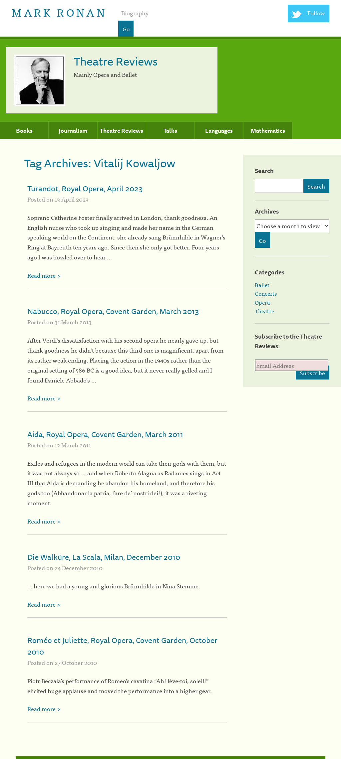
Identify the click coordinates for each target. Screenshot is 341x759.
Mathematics (268, 130)
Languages (219, 130)
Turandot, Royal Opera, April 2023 (85, 188)
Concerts (266, 293)
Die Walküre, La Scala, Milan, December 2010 (103, 557)
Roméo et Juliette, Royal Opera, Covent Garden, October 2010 (122, 646)
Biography (135, 13)
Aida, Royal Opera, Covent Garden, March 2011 (105, 434)
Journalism (73, 130)
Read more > (43, 275)
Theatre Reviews (121, 130)
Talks (170, 130)
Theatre (264, 311)
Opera (262, 302)
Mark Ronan (59, 12)
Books (24, 130)
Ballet (262, 284)
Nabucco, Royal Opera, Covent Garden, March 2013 (113, 311)
